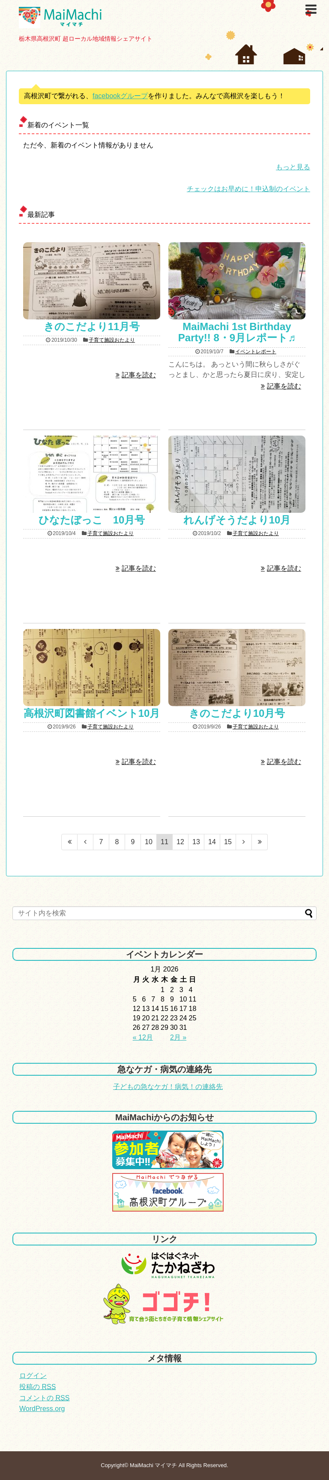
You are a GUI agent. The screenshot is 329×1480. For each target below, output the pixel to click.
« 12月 (143, 1037)
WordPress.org (42, 1408)
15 (228, 841)
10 (149, 841)
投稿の (37, 1386)
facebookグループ (120, 95)
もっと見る (293, 167)
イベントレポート (255, 352)
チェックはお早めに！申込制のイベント (248, 189)
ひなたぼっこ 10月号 (92, 520)
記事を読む (139, 375)
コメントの (44, 1398)
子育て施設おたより (112, 340)
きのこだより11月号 (92, 326)
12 (180, 841)
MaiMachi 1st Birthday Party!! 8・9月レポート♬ (242, 332)
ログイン (33, 1375)
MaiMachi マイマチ (153, 1465)
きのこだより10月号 (237, 713)
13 (196, 841)
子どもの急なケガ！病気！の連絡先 (168, 1086)
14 (212, 841)
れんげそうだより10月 (237, 520)
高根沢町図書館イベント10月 (92, 713)
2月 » (178, 1037)
